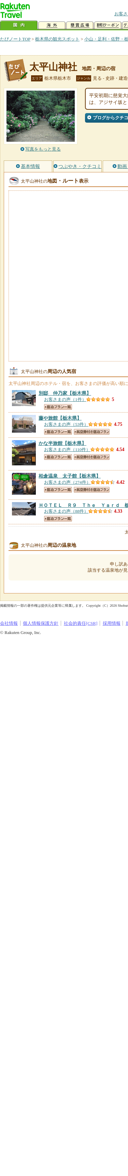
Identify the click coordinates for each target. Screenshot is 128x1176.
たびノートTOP (15, 39)
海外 (52, 25)
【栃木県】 (65, 393)
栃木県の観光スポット (57, 39)
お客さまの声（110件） (67, 449)
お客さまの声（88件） (66, 511)
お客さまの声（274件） (67, 482)
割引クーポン (108, 25)
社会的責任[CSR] (81, 623)
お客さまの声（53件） (66, 424)
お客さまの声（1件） (65, 399)
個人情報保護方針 (40, 623)
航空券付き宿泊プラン (92, 432)
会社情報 (9, 623)
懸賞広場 (80, 25)
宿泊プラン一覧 (58, 407)
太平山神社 (53, 67)
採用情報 (111, 623)
